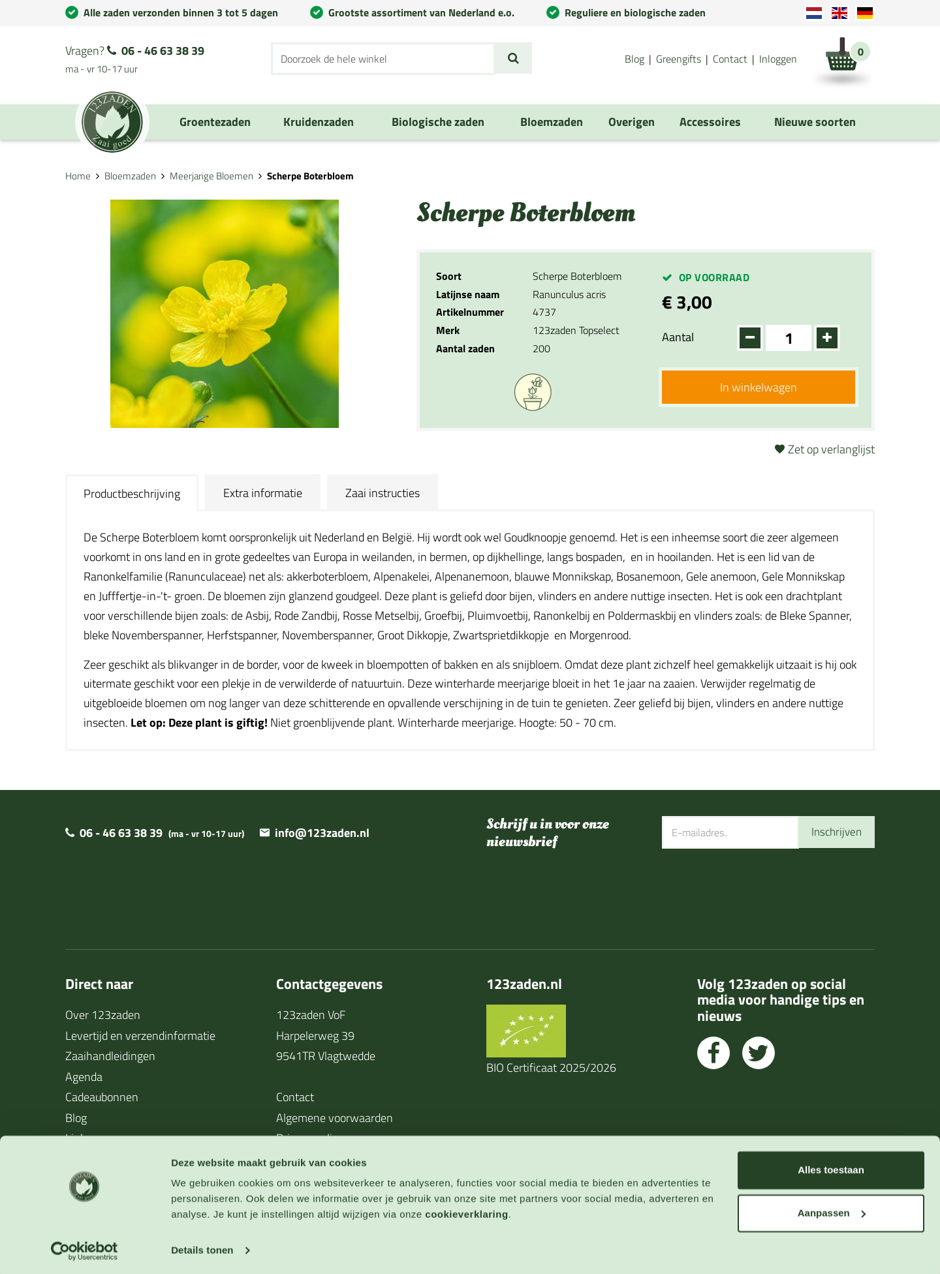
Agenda (83, 1076)
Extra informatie (262, 493)
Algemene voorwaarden (334, 1118)
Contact (730, 59)
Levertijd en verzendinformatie (140, 1035)
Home (78, 175)
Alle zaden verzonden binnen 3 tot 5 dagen (181, 12)
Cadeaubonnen (101, 1097)
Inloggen (778, 59)
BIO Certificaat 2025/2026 (551, 1067)
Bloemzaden (130, 175)
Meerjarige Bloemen (211, 175)
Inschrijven (835, 832)
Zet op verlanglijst (831, 449)
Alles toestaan (831, 1168)
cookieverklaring (466, 1212)
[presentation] (761, 891)
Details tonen (202, 1248)
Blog (634, 59)
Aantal (678, 337)
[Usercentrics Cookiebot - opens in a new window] (84, 1248)
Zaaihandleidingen (110, 1056)
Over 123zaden (102, 1015)
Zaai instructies (382, 493)
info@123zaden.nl (322, 833)
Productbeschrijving (132, 493)
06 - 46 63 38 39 (162, 50)
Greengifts (678, 59)
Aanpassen (832, 1210)
